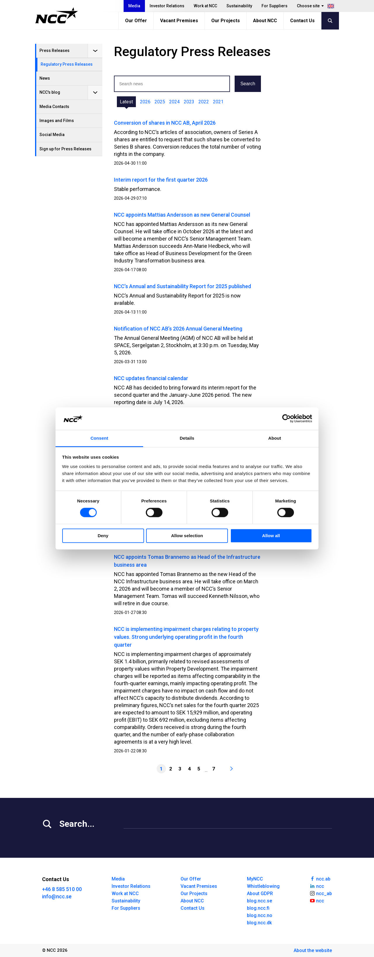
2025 (160, 102)
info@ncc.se (57, 896)
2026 (145, 102)
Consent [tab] (99, 438)
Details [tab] (187, 438)
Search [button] (247, 83)
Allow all (271, 535)
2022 (203, 102)
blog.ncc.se (259, 901)
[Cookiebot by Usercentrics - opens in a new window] (286, 418)
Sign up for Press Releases (65, 149)
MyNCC (255, 879)
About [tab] (274, 438)
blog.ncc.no (259, 915)
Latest (126, 102)
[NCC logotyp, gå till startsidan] (56, 15)
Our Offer (136, 20)
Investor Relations (167, 6)
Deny (103, 535)
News (44, 78)
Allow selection (187, 535)
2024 (174, 102)
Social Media (52, 134)
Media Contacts (54, 106)
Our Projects (225, 20)
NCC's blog (49, 92)
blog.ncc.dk (259, 922)
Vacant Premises (179, 20)
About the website (313, 950)
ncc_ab (320, 893)
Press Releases (54, 50)
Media (134, 6)
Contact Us (302, 20)
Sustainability (239, 6)
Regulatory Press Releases (67, 64)
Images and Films (56, 120)
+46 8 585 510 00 (62, 889)
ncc (316, 886)
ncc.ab (319, 878)
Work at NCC (205, 6)
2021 (218, 102)
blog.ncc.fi (258, 908)
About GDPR (260, 893)
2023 (189, 102)
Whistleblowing (263, 886)
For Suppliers (275, 6)
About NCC (265, 20)
